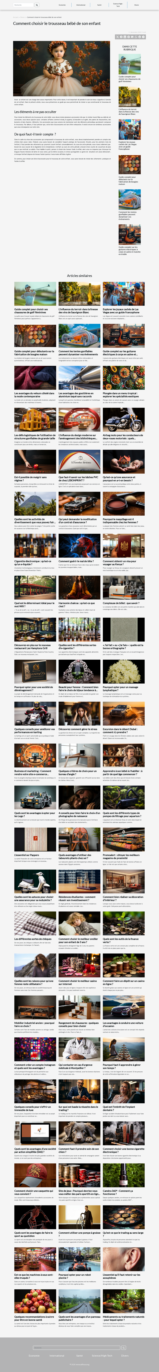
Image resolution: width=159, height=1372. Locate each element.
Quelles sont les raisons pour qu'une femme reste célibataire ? (33, 982)
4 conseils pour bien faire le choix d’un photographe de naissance (79, 815)
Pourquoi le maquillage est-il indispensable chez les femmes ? (120, 521)
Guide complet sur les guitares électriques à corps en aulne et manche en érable (130, 250)
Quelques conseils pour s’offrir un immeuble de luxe (32, 1108)
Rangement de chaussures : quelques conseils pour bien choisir (79, 1024)
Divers (136, 5)
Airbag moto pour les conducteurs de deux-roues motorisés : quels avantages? (123, 438)
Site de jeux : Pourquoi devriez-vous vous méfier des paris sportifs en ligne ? (79, 1194)
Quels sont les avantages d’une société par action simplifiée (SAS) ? (35, 1150)
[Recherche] (23, 5)
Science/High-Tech (118, 4)
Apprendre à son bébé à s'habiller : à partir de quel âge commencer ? (122, 772)
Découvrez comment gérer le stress (78, 729)
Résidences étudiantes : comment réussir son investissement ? (77, 898)
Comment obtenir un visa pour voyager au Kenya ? (119, 563)
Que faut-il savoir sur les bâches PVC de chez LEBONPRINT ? (78, 479)
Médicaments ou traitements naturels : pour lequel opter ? (123, 1318)
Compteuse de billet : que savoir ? (121, 603)
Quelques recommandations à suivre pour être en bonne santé (34, 1318)
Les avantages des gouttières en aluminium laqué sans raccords (76, 395)
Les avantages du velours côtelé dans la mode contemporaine (34, 395)
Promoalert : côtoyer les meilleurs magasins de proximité (121, 857)
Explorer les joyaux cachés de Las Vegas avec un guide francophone (128, 145)
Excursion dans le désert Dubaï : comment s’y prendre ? (120, 731)
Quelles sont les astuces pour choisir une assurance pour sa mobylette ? (33, 898)
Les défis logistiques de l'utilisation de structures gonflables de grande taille (35, 437)
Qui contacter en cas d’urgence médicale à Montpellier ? (75, 1066)
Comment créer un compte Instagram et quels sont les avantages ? (34, 1066)
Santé (99, 5)
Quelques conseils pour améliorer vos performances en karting (34, 731)
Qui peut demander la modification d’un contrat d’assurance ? (78, 521)
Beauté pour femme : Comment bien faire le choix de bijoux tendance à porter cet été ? (78, 690)
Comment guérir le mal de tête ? (76, 561)
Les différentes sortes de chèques (32, 938)
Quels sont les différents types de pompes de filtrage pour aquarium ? (122, 815)
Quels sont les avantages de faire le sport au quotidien (33, 1234)
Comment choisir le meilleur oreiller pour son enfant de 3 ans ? (78, 940)
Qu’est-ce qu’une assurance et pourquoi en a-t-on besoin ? (119, 479)
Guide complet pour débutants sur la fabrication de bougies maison (128, 180)
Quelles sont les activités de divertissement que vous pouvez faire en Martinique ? (34, 522)
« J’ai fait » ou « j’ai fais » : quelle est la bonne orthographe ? (123, 647)
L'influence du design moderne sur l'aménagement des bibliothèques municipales (77, 438)
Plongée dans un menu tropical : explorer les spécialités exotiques (121, 395)
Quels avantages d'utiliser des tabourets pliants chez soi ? (75, 857)
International (80, 5)
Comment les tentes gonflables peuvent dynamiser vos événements (128, 215)
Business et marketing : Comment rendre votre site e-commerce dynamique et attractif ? (32, 774)
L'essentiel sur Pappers (26, 855)
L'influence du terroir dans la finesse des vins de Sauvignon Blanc (129, 111)
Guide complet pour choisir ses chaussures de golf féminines (129, 78)
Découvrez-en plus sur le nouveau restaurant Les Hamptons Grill (32, 647)
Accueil (15, 17)
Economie (62, 5)
